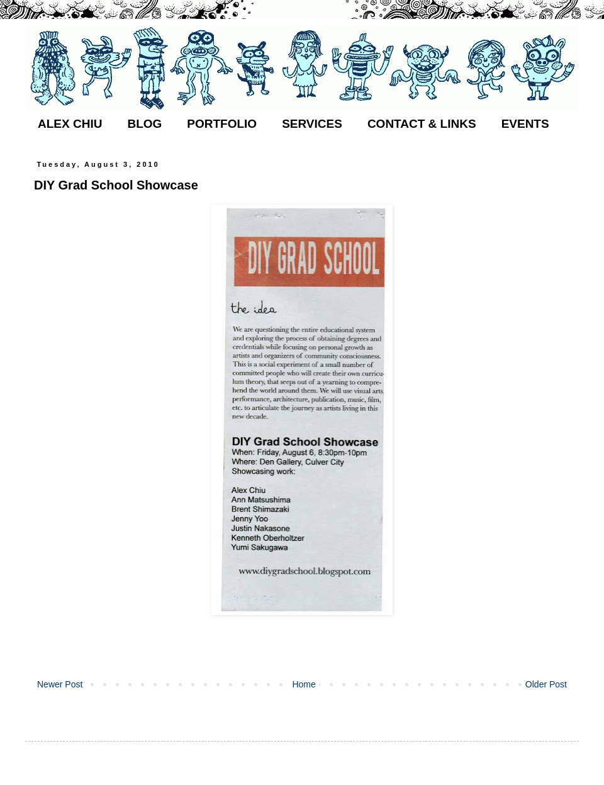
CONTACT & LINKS (421, 123)
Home (303, 684)
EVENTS (525, 123)
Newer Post (59, 684)
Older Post (546, 684)
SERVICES (312, 123)
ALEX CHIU (70, 123)
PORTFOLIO (222, 123)
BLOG (144, 123)
